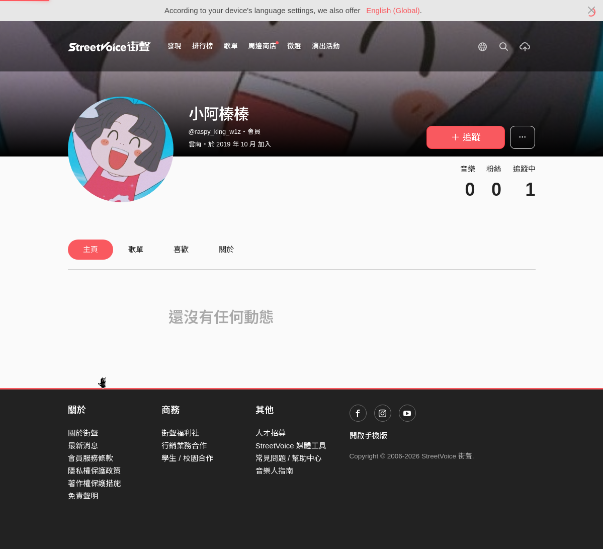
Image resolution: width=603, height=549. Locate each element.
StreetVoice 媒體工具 (290, 445)
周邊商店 (263, 45)
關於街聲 (83, 433)
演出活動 (326, 46)
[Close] (591, 11)
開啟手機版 (368, 435)
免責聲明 (83, 496)
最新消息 (83, 445)
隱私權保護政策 (94, 470)
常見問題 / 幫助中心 (288, 458)
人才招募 (270, 433)
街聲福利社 (180, 433)
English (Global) (393, 10)
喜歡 (181, 249)
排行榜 (202, 46)
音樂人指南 (274, 470)
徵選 (294, 46)
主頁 (90, 249)
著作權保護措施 (94, 483)
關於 (226, 249)
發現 (174, 46)
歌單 (231, 46)
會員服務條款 (90, 458)
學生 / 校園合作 (187, 458)
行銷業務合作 (184, 445)
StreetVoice (109, 46)
